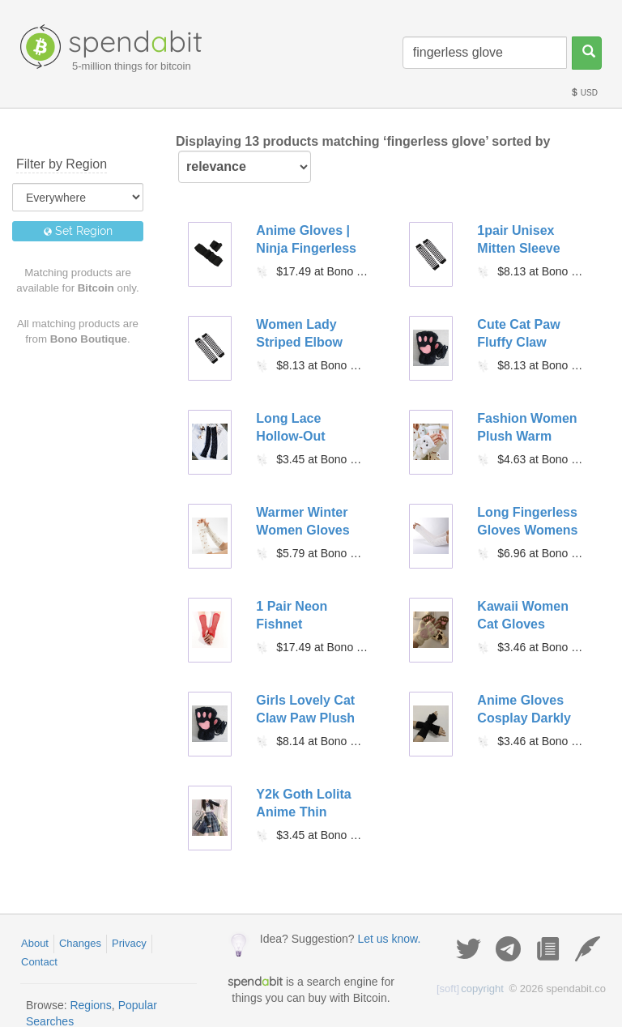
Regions (90, 1005)
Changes (80, 943)
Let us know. (388, 938)
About (35, 943)
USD (584, 92)
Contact (39, 962)
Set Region (78, 230)
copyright (470, 988)
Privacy (129, 943)
